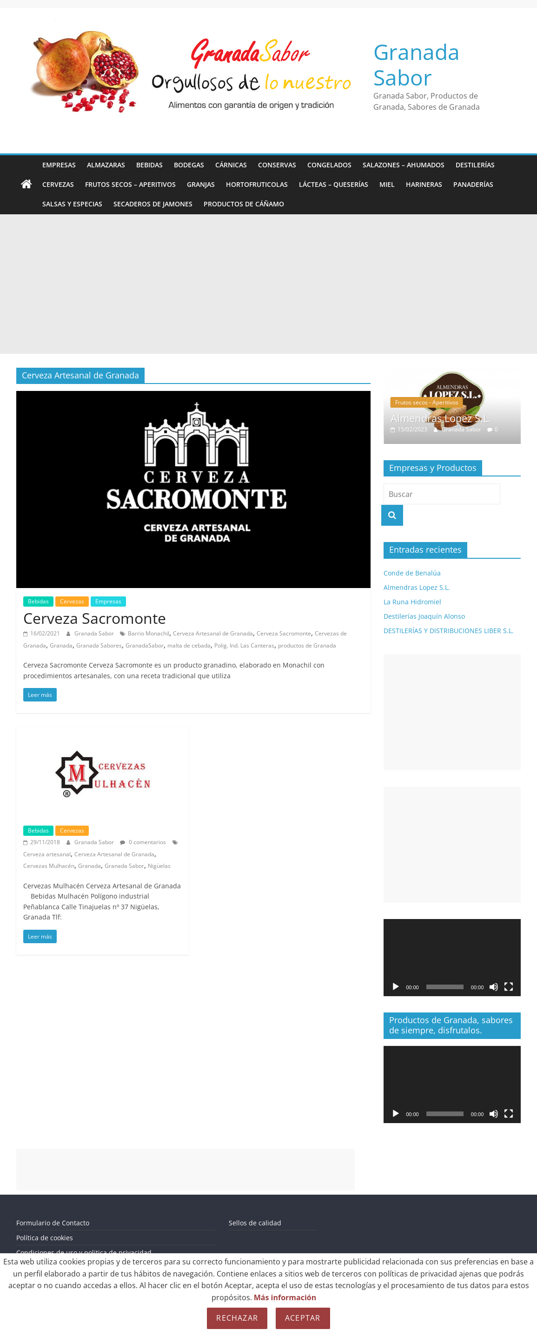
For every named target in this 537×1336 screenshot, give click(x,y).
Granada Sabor (416, 64)
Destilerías (475, 164)
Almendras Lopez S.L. (441, 418)
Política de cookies (44, 1237)
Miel (387, 184)
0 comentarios (143, 842)
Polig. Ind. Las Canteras (244, 645)
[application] (452, 957)
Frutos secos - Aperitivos (426, 402)
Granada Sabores (99, 645)
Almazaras (106, 164)
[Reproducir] (395, 987)
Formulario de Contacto (52, 1222)
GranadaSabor (145, 645)
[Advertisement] (268, 284)
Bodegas (189, 164)
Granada (61, 645)
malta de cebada (189, 645)
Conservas (277, 164)
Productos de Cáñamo (244, 203)
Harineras (424, 184)
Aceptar (302, 1318)
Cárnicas (231, 164)
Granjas (201, 184)
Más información (285, 1297)
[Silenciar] (493, 987)
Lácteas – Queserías (333, 184)
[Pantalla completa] (508, 987)
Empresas (59, 164)
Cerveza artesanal (47, 854)
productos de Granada (307, 645)
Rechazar (237, 1318)
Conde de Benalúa (412, 573)
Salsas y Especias (72, 203)
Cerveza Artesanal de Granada (213, 633)
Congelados (329, 164)
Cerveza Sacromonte (94, 618)
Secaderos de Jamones (152, 203)
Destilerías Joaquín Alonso (424, 616)
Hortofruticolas (257, 184)
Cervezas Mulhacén (48, 866)
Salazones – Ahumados (403, 164)
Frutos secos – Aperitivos (130, 184)
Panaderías (473, 184)
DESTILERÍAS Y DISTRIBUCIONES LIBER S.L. (449, 630)
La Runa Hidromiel (412, 601)
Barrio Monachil (148, 633)
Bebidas (149, 164)
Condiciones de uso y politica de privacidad (84, 1252)
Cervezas (58, 184)
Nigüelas (159, 866)
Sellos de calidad (255, 1222)
